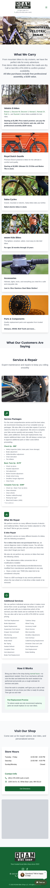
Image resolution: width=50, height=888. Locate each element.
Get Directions (25, 789)
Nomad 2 (32, 112)
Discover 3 (25, 112)
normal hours (35, 674)
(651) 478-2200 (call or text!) (23, 12)
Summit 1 (17, 114)
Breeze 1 (7, 112)
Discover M (16, 112)
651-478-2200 (21, 68)
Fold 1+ (7, 114)
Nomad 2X (41, 112)
